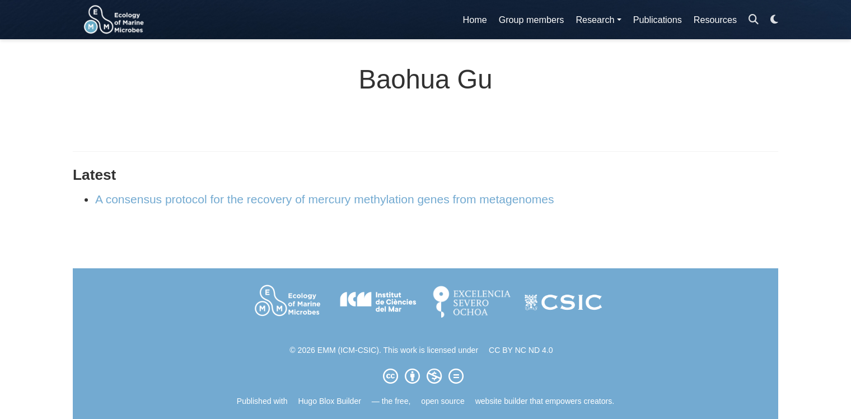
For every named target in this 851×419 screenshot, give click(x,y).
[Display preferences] (774, 19)
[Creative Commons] (425, 376)
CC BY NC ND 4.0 (521, 350)
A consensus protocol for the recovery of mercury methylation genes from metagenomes (324, 199)
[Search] (754, 19)
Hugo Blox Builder (329, 401)
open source (442, 401)
